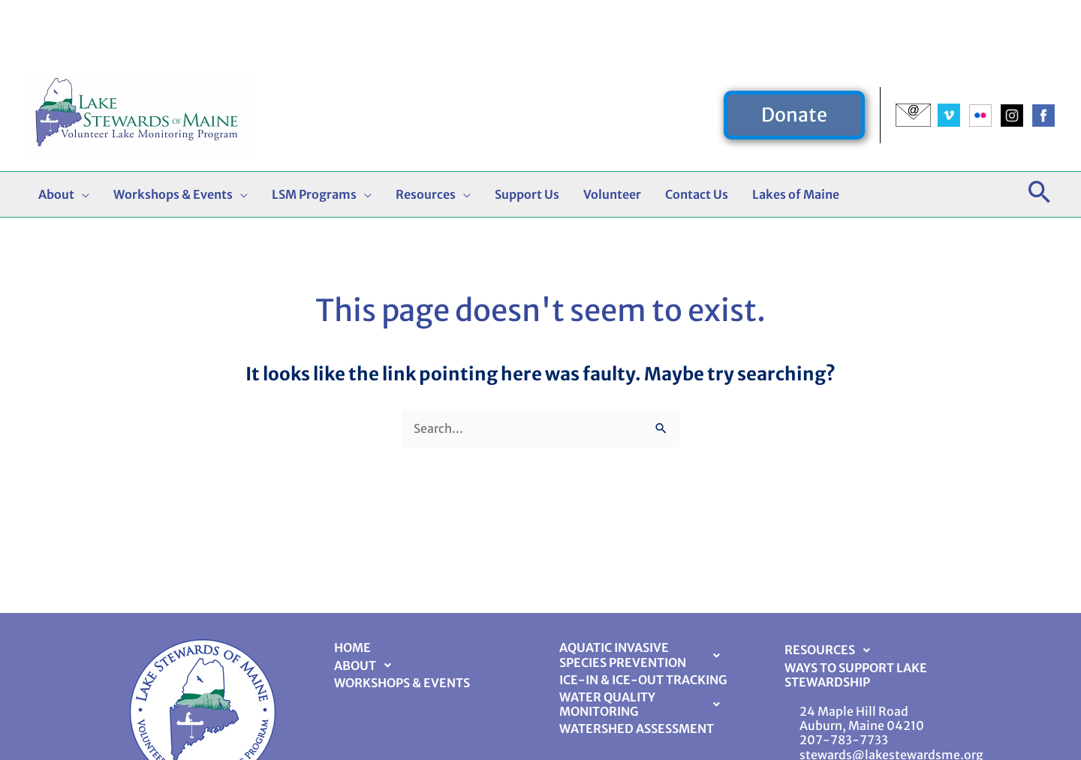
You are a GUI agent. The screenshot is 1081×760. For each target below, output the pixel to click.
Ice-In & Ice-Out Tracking (643, 679)
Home (352, 647)
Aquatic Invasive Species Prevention (643, 654)
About (366, 665)
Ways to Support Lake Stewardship (855, 674)
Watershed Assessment (636, 728)
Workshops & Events (402, 682)
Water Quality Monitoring (643, 704)
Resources (831, 650)
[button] (794, 56)
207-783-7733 (843, 739)
